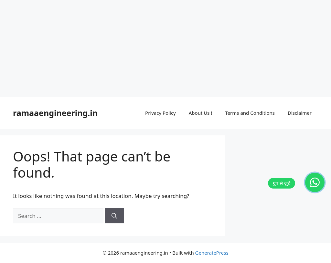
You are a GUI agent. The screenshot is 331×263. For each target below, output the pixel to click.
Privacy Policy (160, 113)
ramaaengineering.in (55, 112)
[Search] (114, 216)
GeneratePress (212, 252)
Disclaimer (300, 113)
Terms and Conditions (250, 113)
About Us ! (200, 113)
